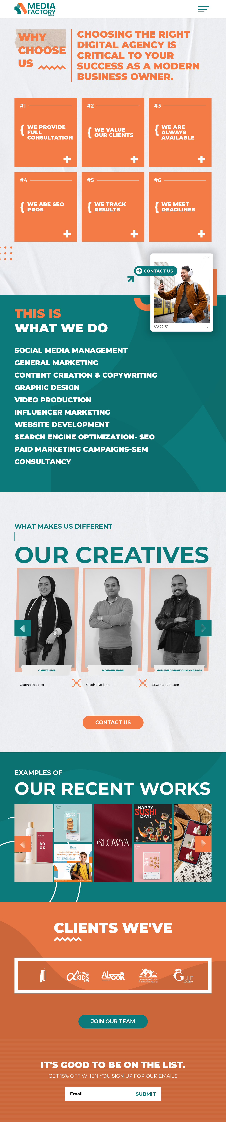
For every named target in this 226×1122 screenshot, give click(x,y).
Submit (146, 1094)
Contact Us (113, 722)
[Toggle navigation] (203, 9)
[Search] (97, 1094)
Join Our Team (113, 1021)
